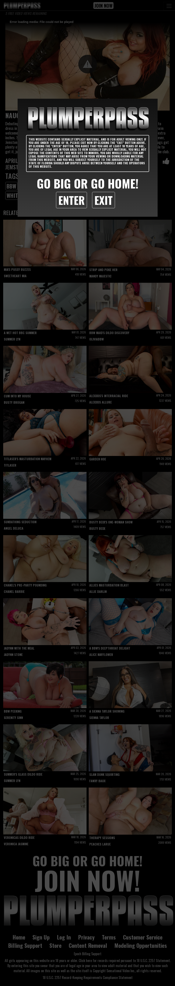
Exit (103, 200)
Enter (71, 200)
